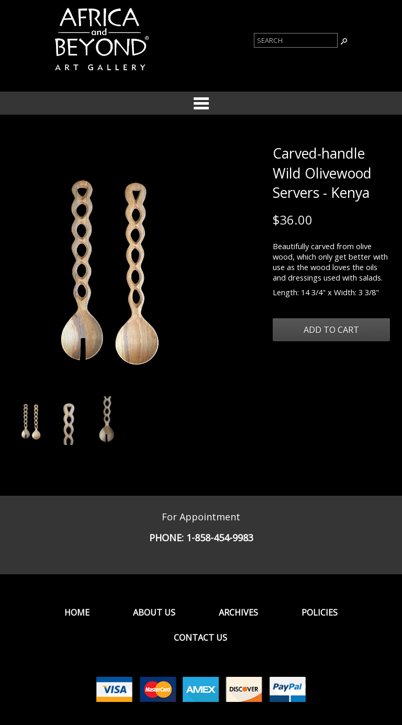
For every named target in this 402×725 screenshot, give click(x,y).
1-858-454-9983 (219, 537)
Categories (201, 103)
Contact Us (200, 637)
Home (77, 612)
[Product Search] (296, 40)
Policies (320, 612)
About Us (154, 612)
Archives (238, 612)
